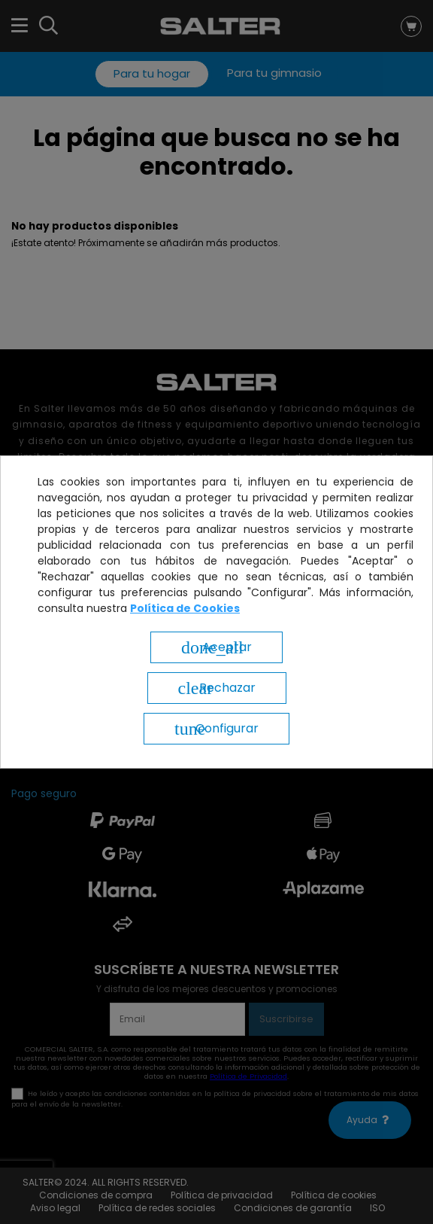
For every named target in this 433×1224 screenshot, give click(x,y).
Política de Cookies (185, 608)
